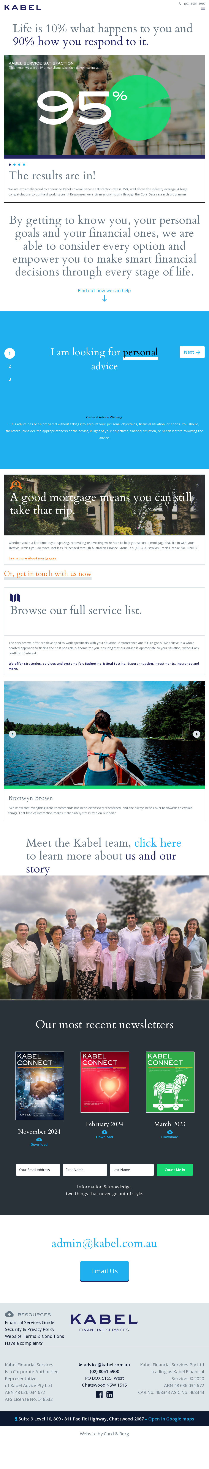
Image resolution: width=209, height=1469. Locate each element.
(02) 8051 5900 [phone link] (192, 4)
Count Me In (175, 1169)
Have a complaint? (24, 1343)
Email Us (104, 1270)
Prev (9, 129)
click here (158, 843)
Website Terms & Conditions (34, 1336)
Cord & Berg (116, 1434)
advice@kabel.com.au (104, 1365)
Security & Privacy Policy (29, 1329)
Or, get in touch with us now (48, 574)
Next (199, 129)
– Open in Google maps (169, 1419)
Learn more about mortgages (32, 558)
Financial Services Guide (29, 1322)
